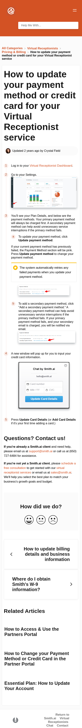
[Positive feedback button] (29, 520)
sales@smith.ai (61, 472)
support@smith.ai (40, 451)
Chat (49, 725)
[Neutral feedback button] (41, 520)
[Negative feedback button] (53, 520)
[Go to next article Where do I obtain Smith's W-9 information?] (41, 584)
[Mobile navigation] (75, 11)
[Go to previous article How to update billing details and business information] (41, 554)
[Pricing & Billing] (14, 52)
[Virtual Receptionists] (43, 48)
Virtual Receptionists (58, 720)
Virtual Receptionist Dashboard (51, 165)
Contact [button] (62, 725)
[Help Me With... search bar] (48, 25)
